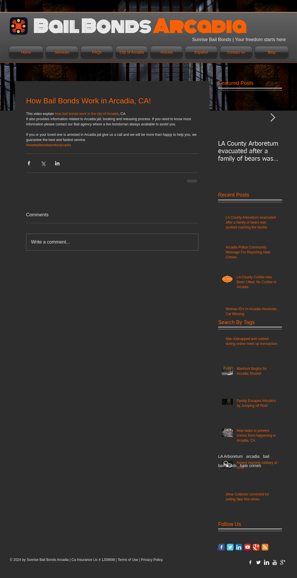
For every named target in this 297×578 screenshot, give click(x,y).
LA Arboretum (230, 456)
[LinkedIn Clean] (266, 562)
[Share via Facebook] (29, 163)
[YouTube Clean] (274, 562)
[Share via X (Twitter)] (43, 163)
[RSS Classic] (265, 547)
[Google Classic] (256, 547)
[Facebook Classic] (221, 547)
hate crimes (250, 465)
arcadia (253, 456)
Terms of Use (128, 560)
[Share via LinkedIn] (57, 163)
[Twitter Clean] (258, 562)
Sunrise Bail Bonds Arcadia (48, 560)
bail (266, 456)
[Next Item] (272, 117)
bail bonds (227, 465)
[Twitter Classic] (230, 547)
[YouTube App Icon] (247, 547)
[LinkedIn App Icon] (239, 547)
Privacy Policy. (152, 560)
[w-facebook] (250, 562)
